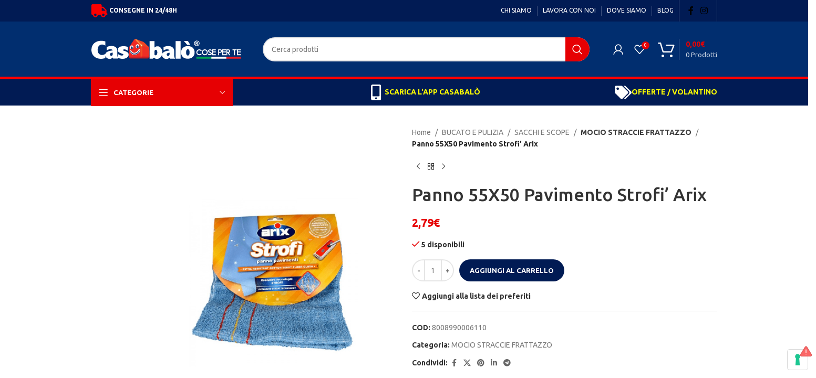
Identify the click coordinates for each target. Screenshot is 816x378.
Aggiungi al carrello (512, 270)
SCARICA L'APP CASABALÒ (432, 92)
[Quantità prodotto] (433, 270)
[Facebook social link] (691, 10)
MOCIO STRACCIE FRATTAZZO (631, 132)
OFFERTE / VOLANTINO (674, 92)
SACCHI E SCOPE (542, 132)
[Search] (426, 49)
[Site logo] (169, 48)
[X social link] (467, 363)
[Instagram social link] (704, 10)
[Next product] (443, 167)
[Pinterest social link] (481, 363)
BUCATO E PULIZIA (472, 132)
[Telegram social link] (507, 363)
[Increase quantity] (447, 270)
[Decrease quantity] (418, 270)
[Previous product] (418, 167)
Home (421, 132)
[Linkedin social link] (494, 363)
